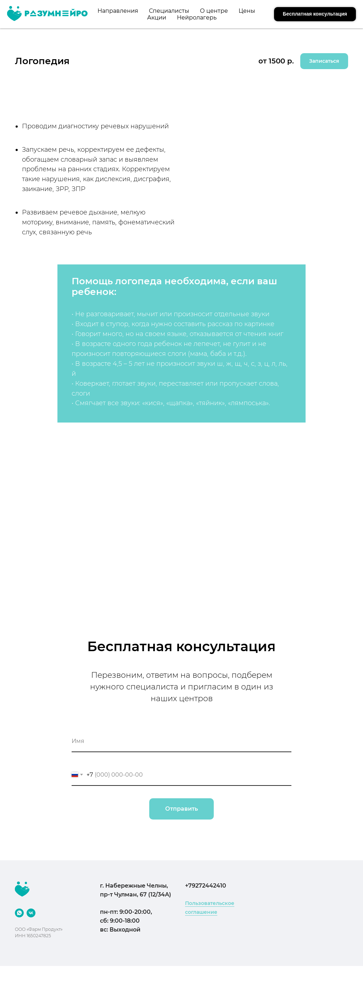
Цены (247, 10)
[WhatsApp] (19, 913)
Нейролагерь (197, 17)
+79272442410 (205, 885)
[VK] (31, 913)
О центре (214, 10)
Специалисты (169, 10)
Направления (117, 10)
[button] (315, 14)
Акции (156, 17)
